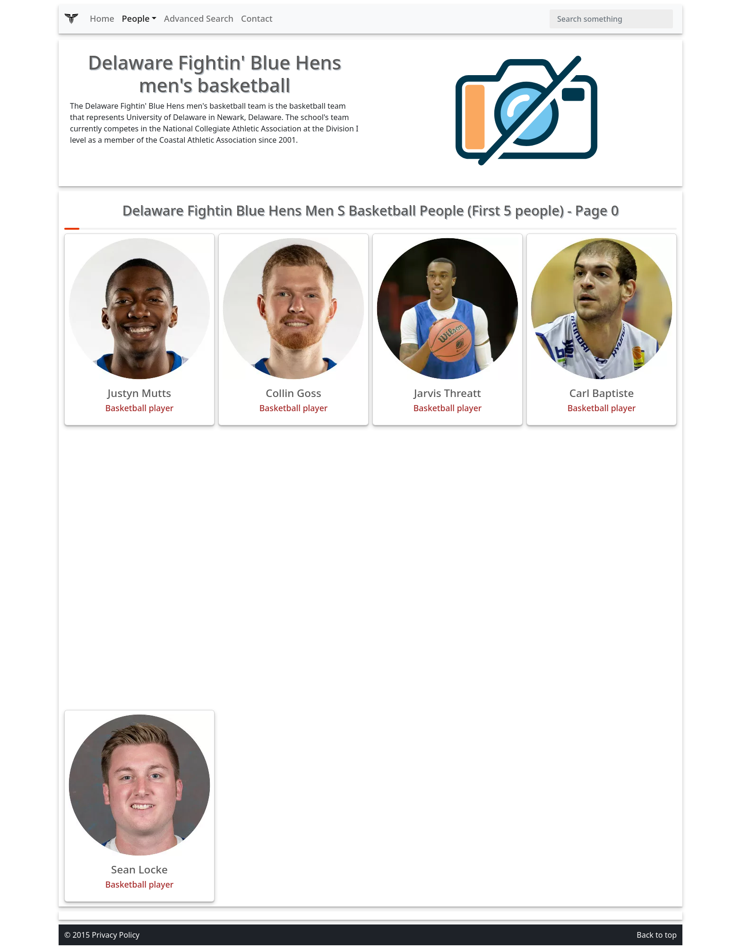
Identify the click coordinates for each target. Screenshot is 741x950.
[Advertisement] (370, 499)
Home (102, 18)
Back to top (657, 935)
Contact (257, 18)
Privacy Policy (115, 935)
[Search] (611, 18)
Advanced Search (198, 18)
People (136, 18)
